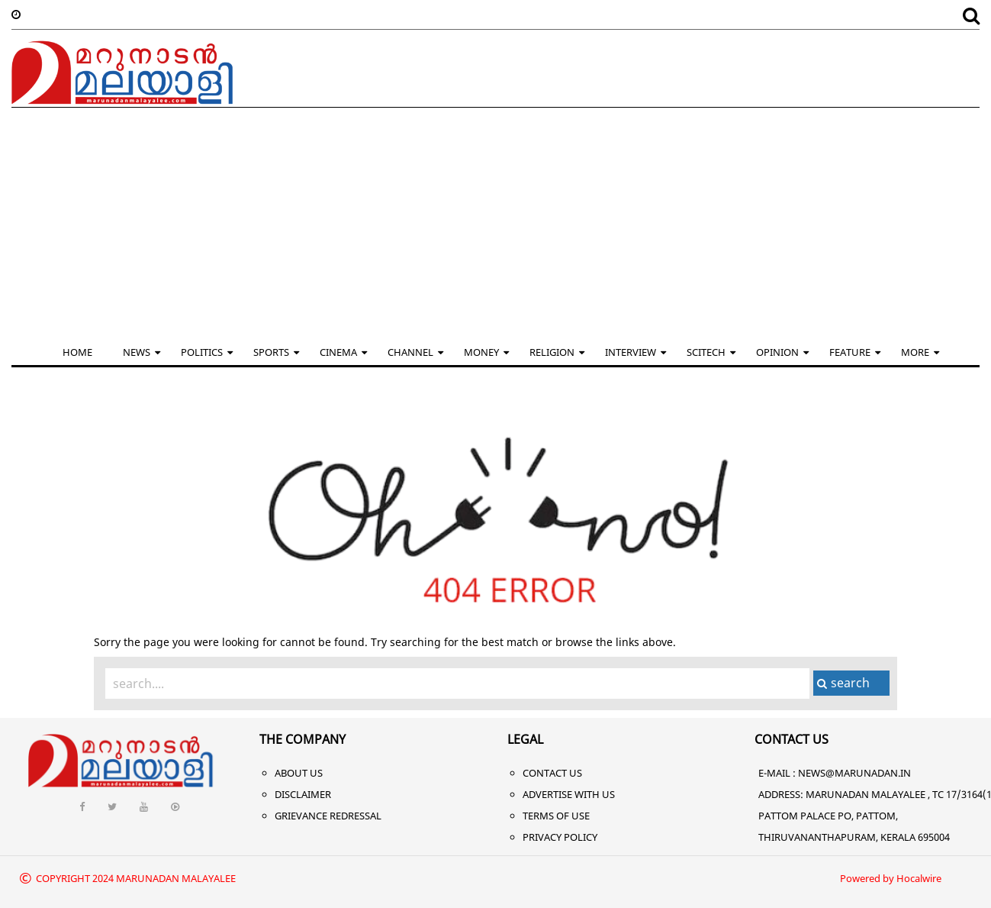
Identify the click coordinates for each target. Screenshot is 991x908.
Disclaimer (303, 794)
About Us (299, 773)
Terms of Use (556, 815)
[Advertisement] (496, 222)
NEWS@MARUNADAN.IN (854, 773)
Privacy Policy (560, 837)
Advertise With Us (569, 794)
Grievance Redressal (328, 815)
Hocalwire (918, 878)
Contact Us (552, 773)
